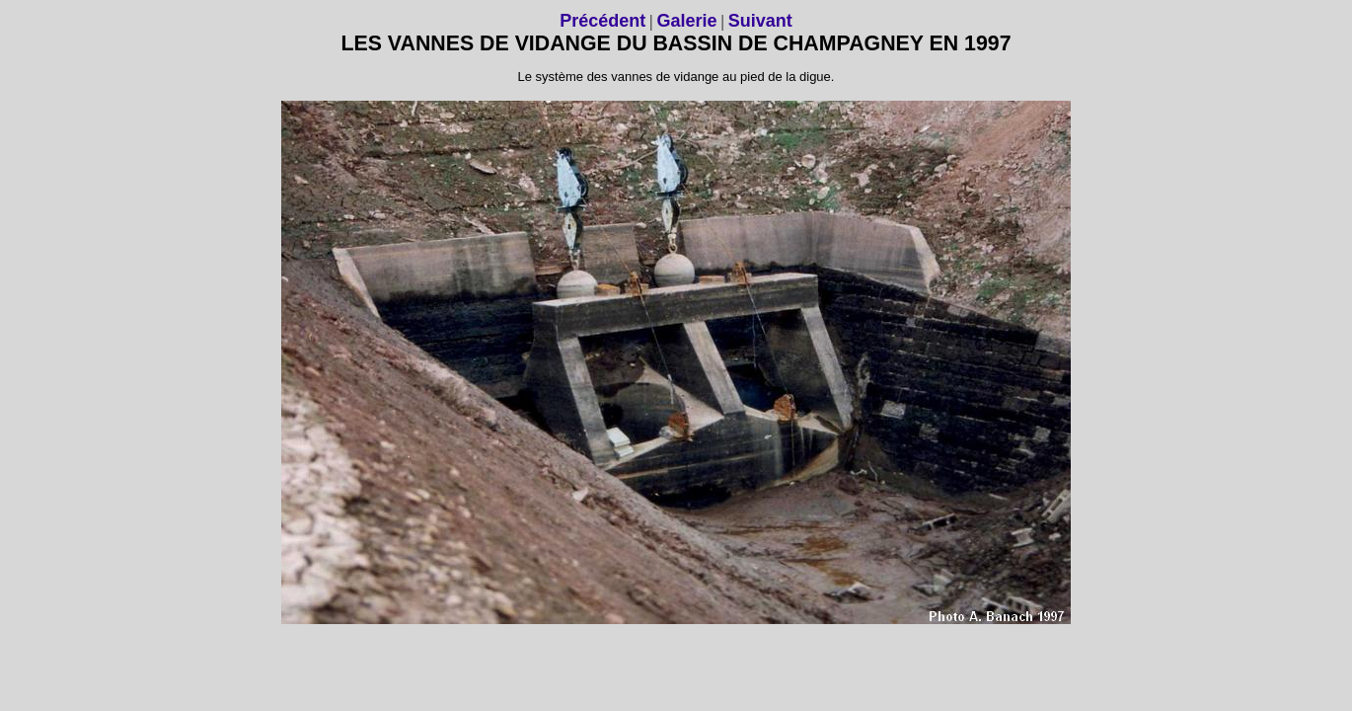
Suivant (760, 21)
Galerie (686, 21)
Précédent (602, 21)
